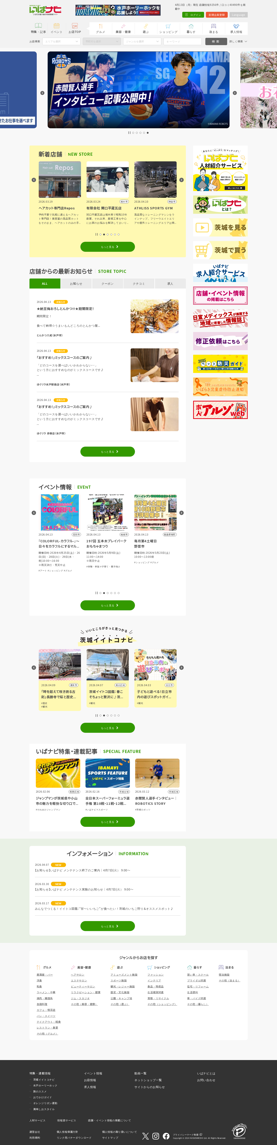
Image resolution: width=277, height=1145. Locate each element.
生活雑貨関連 (156, 992)
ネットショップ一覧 (148, 1080)
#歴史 (45, 703)
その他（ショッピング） (162, 1004)
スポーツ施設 (119, 980)
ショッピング (168, 31)
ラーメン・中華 (46, 992)
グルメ (100, 31)
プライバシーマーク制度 (186, 1134)
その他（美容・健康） (84, 1004)
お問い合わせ (206, 1080)
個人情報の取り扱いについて (119, 1132)
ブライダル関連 (196, 980)
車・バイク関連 (196, 998)
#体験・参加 (93, 566)
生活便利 (192, 992)
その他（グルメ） (47, 1033)
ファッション (156, 974)
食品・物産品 (156, 986)
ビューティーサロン (83, 986)
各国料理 (42, 1004)
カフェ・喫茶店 (46, 1010)
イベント (57, 31)
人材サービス (37, 1120)
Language (238, 15)
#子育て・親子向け (111, 566)
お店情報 (90, 1080)
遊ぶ (146, 31)
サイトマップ (110, 1137)
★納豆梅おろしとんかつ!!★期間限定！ (65, 308)
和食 (39, 986)
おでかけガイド (42, 1097)
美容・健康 (123, 31)
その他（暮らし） (198, 1004)
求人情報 (236, 31)
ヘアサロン (77, 974)
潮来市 (74, 685)
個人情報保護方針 (67, 1132)
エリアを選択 (53, 41)
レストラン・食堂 (47, 1027)
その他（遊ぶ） (120, 1004)
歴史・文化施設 (120, 992)
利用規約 (34, 1137)
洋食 (39, 980)
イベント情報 (93, 1073)
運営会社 (34, 1132)
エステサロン (79, 980)
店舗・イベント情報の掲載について (109, 1120)
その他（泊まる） (229, 980)
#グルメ (68, 570)
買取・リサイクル (158, 998)
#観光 (45, 706)
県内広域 (120, 685)
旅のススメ (40, 1091)
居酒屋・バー (45, 974)
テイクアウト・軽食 (49, 1021)
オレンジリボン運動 (45, 1103)
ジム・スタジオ (80, 998)
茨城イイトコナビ (44, 1079)
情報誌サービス (66, 1120)
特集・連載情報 (40, 1073)
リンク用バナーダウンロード (74, 1137)
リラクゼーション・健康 (86, 992)
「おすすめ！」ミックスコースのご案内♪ (65, 357)
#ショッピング (55, 570)
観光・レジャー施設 (123, 986)
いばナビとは (206, 1073)
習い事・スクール (198, 974)
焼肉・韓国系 (45, 998)
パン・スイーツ (46, 1016)
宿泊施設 (224, 974)
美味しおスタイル (44, 1109)
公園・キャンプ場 (121, 998)
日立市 (169, 685)
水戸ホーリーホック (45, 1085)
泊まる (213, 31)
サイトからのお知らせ (149, 1087)
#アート (43, 570)
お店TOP (75, 31)
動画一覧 (140, 1073)
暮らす (191, 31)
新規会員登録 (217, 15)
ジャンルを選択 (135, 41)
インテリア (154, 980)
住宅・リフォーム (198, 986)
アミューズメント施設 (124, 974)
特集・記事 (38, 31)
